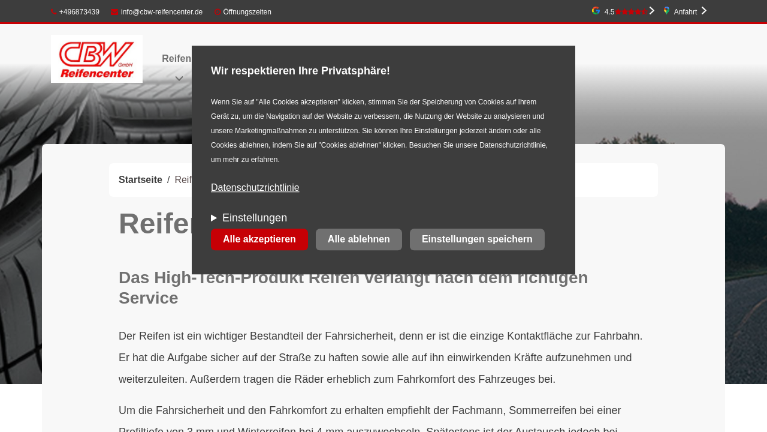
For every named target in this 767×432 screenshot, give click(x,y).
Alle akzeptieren (259, 240)
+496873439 (75, 12)
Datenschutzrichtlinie (255, 188)
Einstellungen (254, 218)
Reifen (176, 58)
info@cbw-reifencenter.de (157, 12)
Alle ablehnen (359, 240)
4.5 (626, 12)
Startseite (140, 180)
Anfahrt (685, 12)
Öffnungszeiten (247, 12)
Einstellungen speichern (477, 240)
